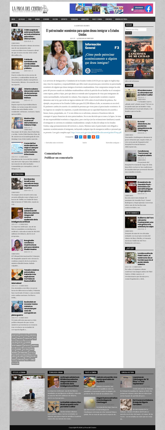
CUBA (29, 19)
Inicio (13, 19)
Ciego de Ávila (24, 335)
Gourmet (19, 349)
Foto (13, 349)
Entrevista (27, 345)
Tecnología (74, 19)
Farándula (35, 345)
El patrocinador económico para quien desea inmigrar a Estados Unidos (82, 32)
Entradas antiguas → (113, 143)
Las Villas (22, 19)
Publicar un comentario (86, 38)
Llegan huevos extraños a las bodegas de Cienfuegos (106, 400)
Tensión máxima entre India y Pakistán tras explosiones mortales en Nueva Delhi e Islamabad (25, 276)
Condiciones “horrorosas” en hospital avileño (145, 153)
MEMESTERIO (85, 19)
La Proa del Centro (89, 427)
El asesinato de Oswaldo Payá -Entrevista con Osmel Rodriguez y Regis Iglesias (145, 186)
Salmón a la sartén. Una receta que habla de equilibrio (106, 379)
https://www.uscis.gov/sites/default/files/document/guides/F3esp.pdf (96, 132)
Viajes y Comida (97, 19)
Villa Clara (15, 363)
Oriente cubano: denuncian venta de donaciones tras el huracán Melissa (31, 93)
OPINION (37, 19)
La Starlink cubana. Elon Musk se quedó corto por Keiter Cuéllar (70, 404)
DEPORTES (64, 19)
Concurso (108, 19)
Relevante (87, 26)
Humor (32, 349)
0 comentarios (28, 128)
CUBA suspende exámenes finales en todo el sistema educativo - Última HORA (32, 34)
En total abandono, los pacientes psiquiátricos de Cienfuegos (145, 126)
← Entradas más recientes (53, 143)
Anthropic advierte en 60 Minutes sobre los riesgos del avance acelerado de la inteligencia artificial (25, 215)
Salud (14, 360)
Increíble (15, 353)
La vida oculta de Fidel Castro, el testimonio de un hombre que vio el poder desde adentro (145, 259)
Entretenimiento (17, 345)
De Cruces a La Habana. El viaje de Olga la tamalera (143, 402)
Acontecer (79, 26)
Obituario (20, 356)
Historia (25, 349)
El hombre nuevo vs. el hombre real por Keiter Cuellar (145, 92)
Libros (14, 356)
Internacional (23, 353)
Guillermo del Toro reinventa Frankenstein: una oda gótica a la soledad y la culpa (146, 222)
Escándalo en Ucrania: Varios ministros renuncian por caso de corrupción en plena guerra (24, 308)
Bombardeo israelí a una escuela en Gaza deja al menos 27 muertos (31, 183)
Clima (13, 338)
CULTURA (55, 19)
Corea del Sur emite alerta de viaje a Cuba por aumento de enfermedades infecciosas (31, 149)
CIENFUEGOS (32, 335)
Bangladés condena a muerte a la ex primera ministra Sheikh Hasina (31, 245)
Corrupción (28, 338)
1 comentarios (142, 98)
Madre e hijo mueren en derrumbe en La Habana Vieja (31, 121)
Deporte (20, 342)
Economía (46, 19)
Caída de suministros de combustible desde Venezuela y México (31, 64)
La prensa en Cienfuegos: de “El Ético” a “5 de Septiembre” (140, 380)
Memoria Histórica (121, 19)
